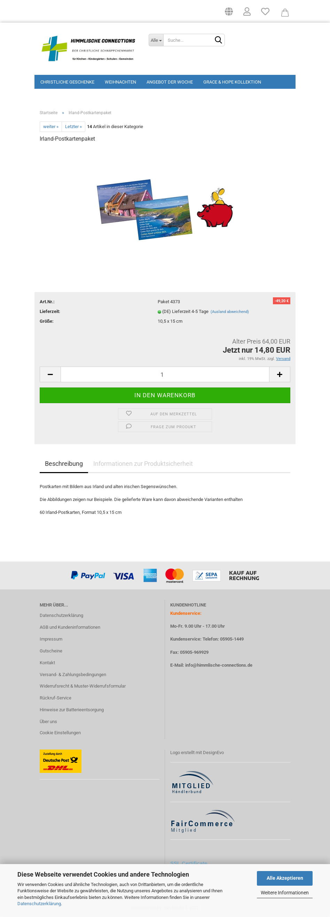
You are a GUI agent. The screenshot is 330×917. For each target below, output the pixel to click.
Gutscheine (51, 650)
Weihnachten (120, 82)
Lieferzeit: (50, 311)
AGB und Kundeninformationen (70, 627)
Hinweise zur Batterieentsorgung (72, 709)
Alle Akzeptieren (285, 878)
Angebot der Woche (170, 82)
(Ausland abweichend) (230, 311)
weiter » (50, 126)
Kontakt (47, 662)
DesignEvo (213, 752)
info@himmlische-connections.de (218, 665)
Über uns (48, 721)
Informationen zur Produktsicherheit (143, 463)
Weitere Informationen (285, 892)
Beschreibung (64, 463)
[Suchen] (218, 40)
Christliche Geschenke (67, 82)
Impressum (51, 639)
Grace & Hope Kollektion (232, 82)
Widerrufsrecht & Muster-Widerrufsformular (83, 686)
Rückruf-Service (55, 697)
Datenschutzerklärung (39, 903)
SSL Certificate (188, 863)
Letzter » (73, 126)
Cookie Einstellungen (60, 732)
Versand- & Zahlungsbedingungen (73, 674)
